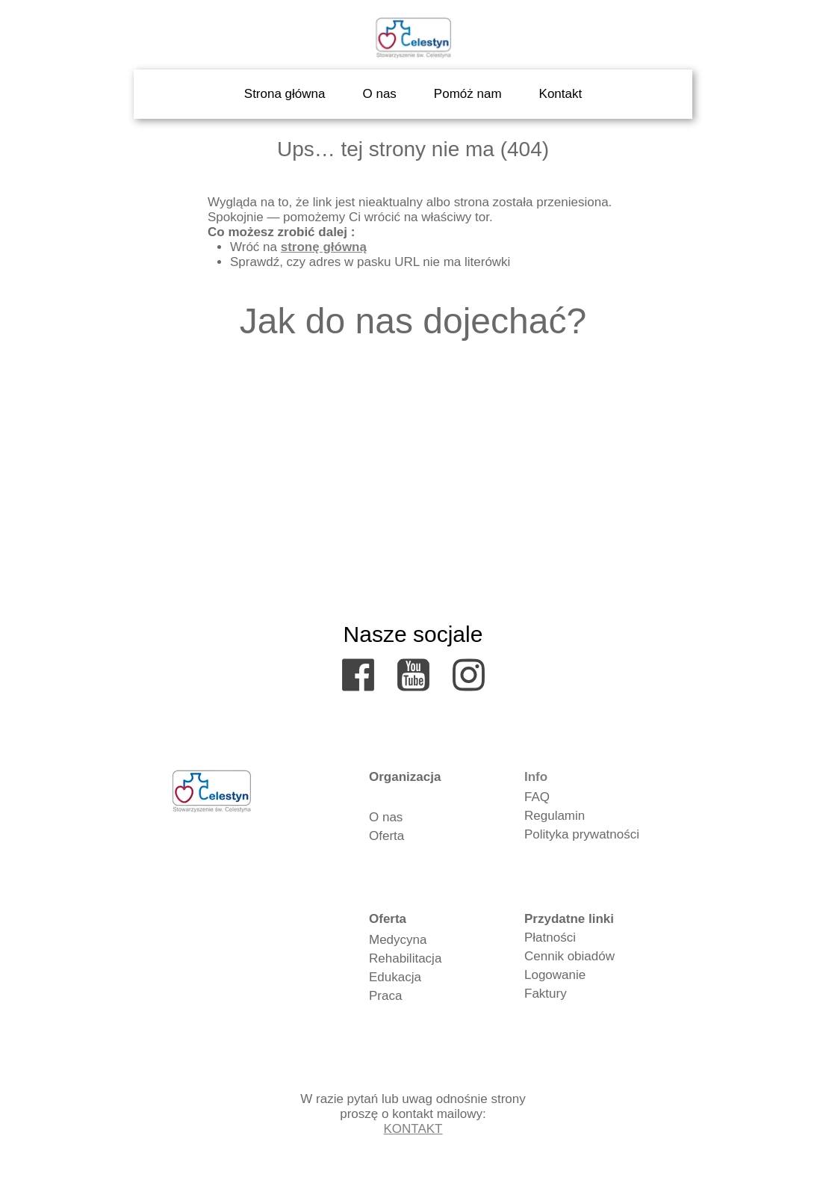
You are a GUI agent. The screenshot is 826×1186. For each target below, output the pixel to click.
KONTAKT (412, 1129)
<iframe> (413, 471)
